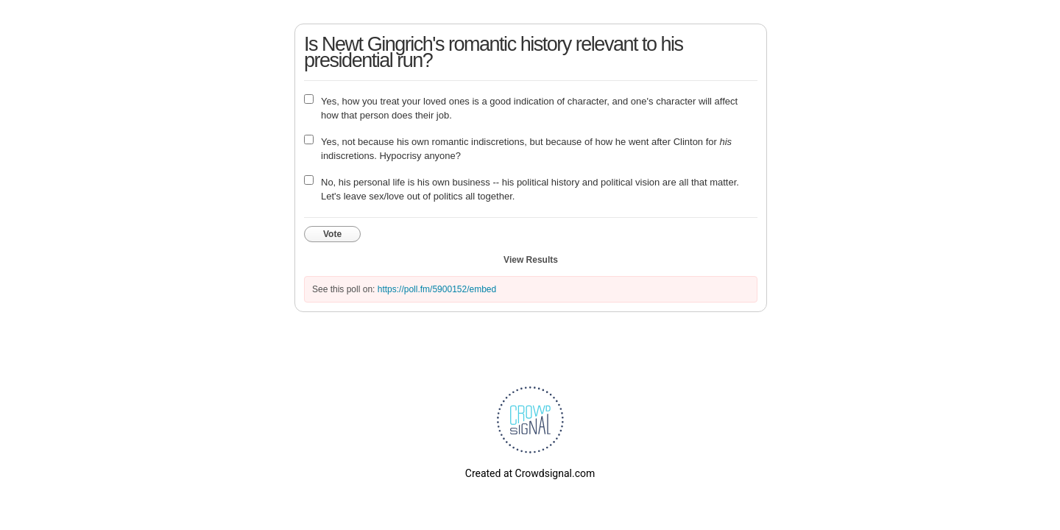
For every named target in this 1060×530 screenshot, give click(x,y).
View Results (531, 260)
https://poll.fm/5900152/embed (437, 289)
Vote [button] (332, 234)
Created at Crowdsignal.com (530, 473)
